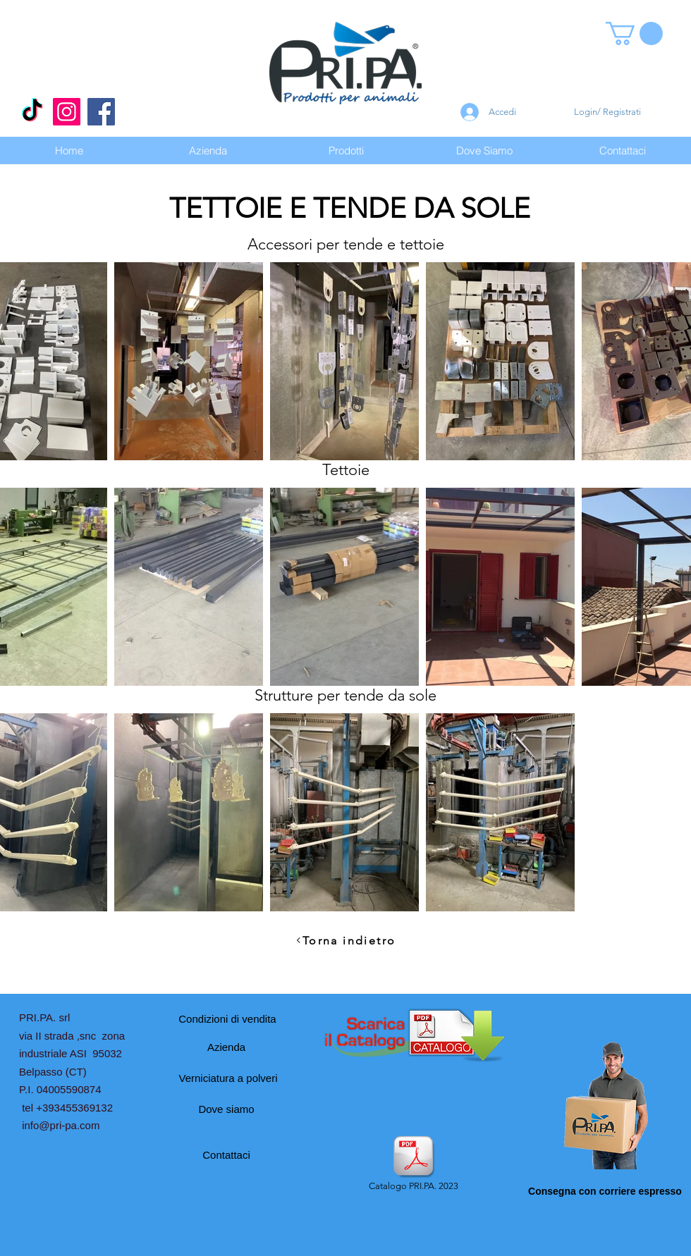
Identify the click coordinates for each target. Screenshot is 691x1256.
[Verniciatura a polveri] (228, 1078)
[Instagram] (66, 111)
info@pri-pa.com (60, 1125)
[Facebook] (101, 111)
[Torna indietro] (345, 940)
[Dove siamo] (226, 1109)
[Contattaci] (226, 1154)
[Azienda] (226, 1047)
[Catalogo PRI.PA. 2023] (413, 1164)
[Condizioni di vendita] (227, 1018)
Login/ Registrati (607, 111)
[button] (634, 33)
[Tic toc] (32, 111)
